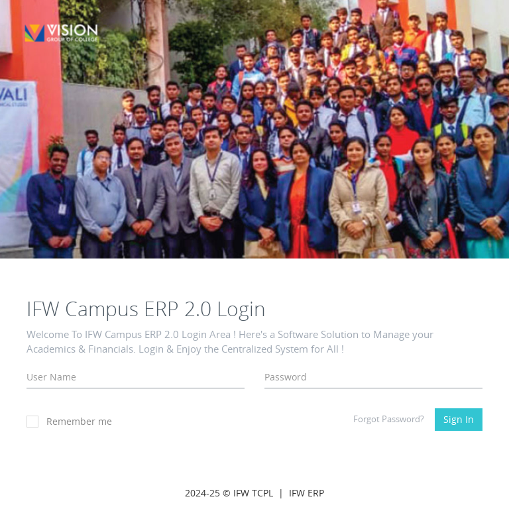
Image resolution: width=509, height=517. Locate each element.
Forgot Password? (388, 419)
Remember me (69, 421)
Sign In (458, 419)
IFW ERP (306, 493)
